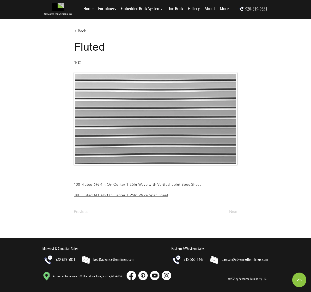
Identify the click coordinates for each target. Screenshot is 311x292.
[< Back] (90, 31)
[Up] (299, 280)
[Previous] (90, 211)
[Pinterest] (143, 275)
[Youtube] (154, 275)
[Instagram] (166, 275)
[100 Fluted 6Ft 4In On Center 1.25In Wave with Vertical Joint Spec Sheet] (155, 184)
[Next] (225, 211)
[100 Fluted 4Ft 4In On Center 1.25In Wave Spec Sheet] (156, 195)
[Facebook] (131, 275)
